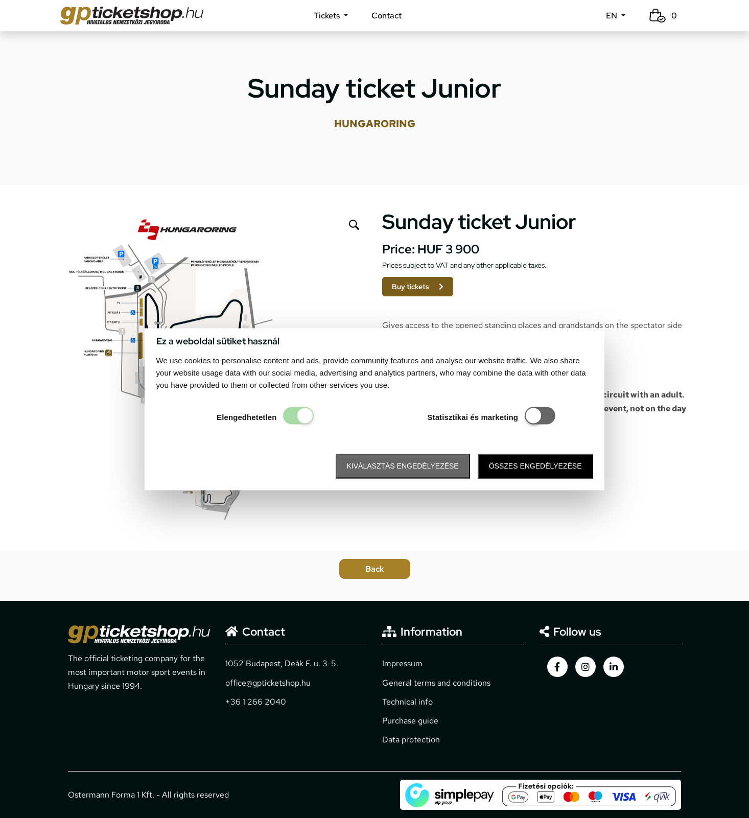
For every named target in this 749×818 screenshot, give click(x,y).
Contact (386, 15)
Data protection (411, 739)
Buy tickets (417, 286)
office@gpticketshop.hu (268, 682)
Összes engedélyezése (535, 466)
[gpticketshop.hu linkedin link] (613, 667)
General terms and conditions (436, 682)
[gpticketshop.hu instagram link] (585, 667)
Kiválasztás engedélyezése (403, 466)
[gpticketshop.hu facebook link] (557, 667)
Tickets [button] (328, 15)
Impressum (402, 663)
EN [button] (612, 15)
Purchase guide (410, 720)
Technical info (407, 701)
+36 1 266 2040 (255, 701)
